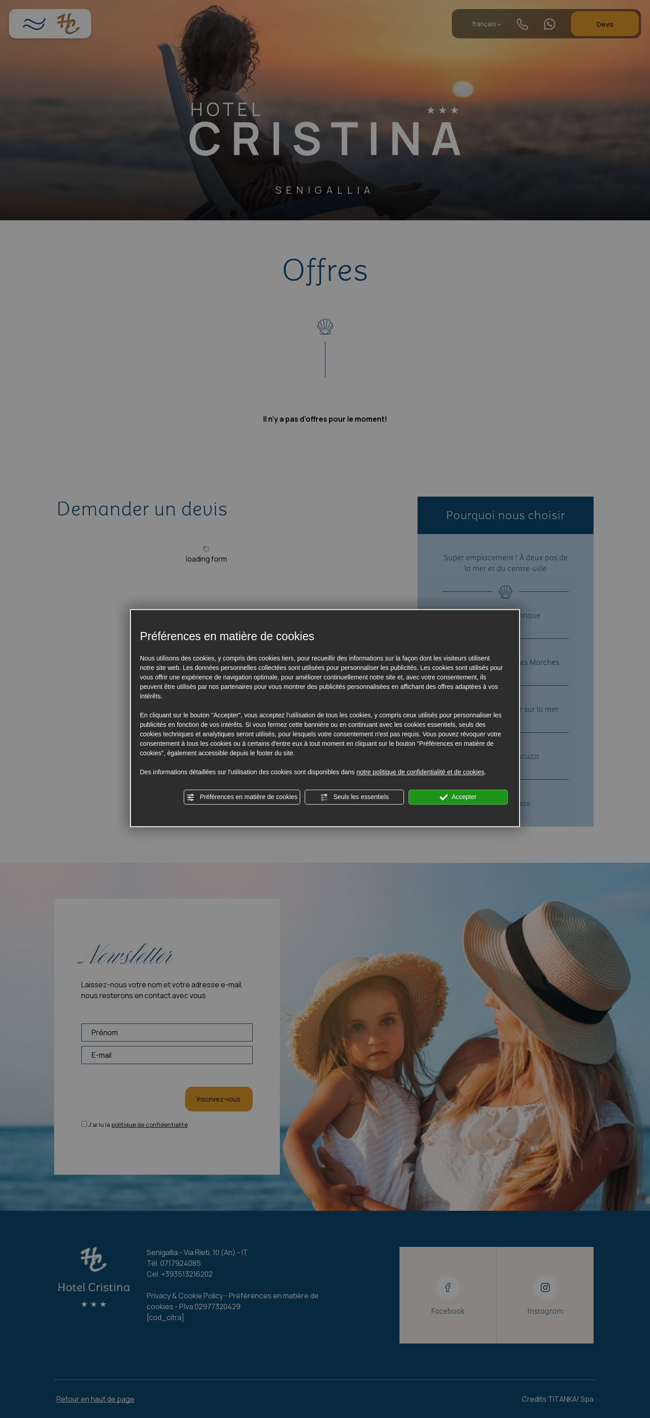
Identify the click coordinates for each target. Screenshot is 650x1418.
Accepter (458, 797)
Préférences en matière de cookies (241, 797)
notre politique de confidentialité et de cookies (420, 772)
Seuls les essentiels (354, 797)
